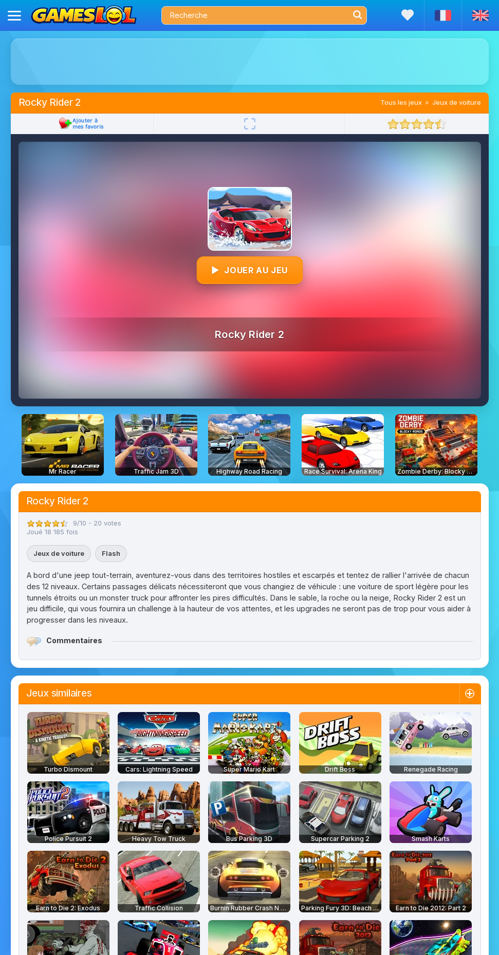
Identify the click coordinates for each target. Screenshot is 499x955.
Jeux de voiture (456, 102)
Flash (111, 553)
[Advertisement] (249, 62)
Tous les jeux (401, 102)
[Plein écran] (250, 124)
